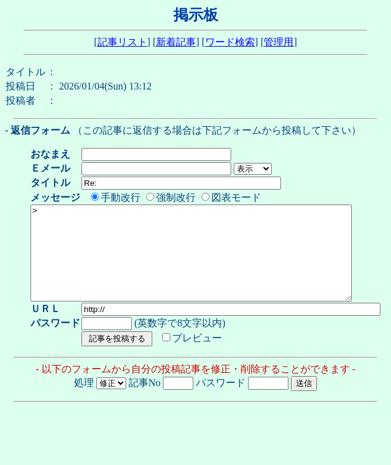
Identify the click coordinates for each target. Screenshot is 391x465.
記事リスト (122, 42)
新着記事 (176, 42)
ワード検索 (230, 42)
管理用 (278, 42)
